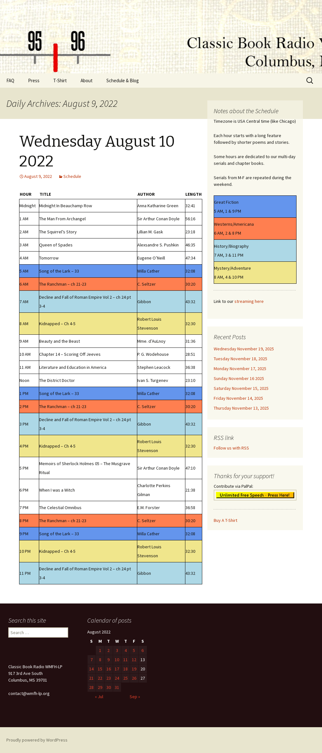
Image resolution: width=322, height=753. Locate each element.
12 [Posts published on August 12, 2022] (134, 659)
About (87, 80)
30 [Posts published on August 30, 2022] (108, 687)
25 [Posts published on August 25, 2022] (125, 678)
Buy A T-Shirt (225, 520)
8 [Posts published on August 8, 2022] (100, 659)
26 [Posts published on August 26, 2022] (134, 678)
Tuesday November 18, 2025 (240, 359)
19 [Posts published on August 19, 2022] (134, 669)
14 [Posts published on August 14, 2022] (91, 669)
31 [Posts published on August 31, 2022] (117, 687)
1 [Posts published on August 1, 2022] (100, 650)
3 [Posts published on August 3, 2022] (117, 650)
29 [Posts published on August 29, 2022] (100, 687)
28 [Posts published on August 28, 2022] (91, 687)
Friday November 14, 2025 (238, 398)
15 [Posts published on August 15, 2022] (100, 669)
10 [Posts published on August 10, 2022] (117, 659)
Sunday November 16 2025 (239, 378)
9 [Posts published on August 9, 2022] (108, 659)
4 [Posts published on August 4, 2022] (126, 650)
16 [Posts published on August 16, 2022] (108, 669)
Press (33, 80)
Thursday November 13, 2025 (241, 408)
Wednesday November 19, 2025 (244, 349)
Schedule (72, 176)
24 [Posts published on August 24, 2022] (117, 678)
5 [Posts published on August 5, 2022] (134, 650)
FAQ (10, 80)
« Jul (99, 696)
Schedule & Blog (122, 80)
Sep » (135, 696)
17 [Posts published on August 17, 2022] (117, 669)
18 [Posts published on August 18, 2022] (125, 669)
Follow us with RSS (231, 448)
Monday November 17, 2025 (240, 368)
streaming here (249, 301)
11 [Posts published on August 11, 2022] (125, 659)
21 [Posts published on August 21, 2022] (91, 678)
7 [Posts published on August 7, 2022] (91, 659)
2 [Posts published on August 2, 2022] (108, 650)
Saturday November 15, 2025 (241, 388)
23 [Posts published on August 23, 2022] (108, 678)
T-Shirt (60, 80)
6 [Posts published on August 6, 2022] (142, 650)
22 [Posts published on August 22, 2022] (100, 678)
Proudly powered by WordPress (37, 740)
